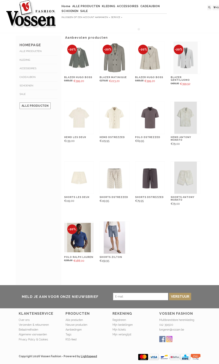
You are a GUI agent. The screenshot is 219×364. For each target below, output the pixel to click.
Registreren (119, 319)
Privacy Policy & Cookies (33, 339)
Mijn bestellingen (122, 324)
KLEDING (108, 6)
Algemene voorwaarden (33, 334)
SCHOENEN (69, 11)
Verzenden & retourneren (34, 324)
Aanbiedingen (74, 329)
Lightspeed (89, 356)
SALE (84, 11)
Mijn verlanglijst (121, 334)
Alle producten (35, 105)
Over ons (24, 319)
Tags (68, 334)
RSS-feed (71, 339)
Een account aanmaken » (94, 17)
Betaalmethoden (28, 329)
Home (66, 6)
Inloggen (67, 17)
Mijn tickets (119, 329)
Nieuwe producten (76, 324)
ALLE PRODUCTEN (86, 6)
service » (117, 17)
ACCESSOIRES (128, 6)
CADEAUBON (150, 6)
